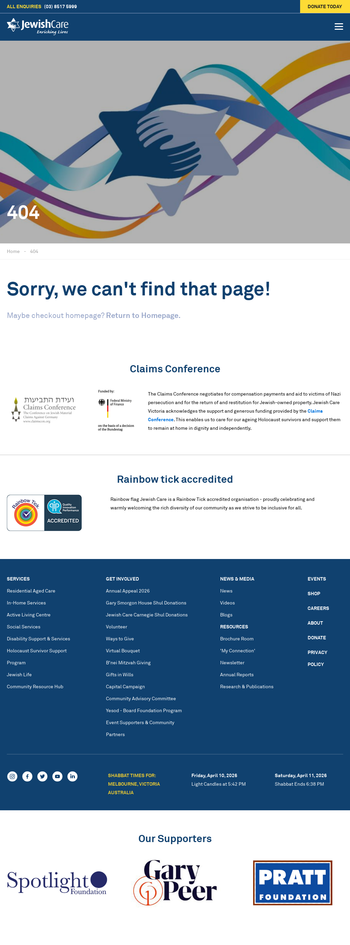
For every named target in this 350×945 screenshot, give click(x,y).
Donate (317, 637)
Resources (234, 626)
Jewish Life (19, 674)
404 (34, 251)
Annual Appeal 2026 (128, 591)
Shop (314, 593)
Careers (318, 608)
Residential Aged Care (31, 591)
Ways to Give (120, 638)
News (226, 591)
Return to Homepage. (143, 315)
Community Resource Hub (35, 686)
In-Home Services (26, 602)
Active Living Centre (29, 614)
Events (317, 579)
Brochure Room (237, 638)
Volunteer (116, 626)
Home (13, 251)
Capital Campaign (125, 686)
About (315, 623)
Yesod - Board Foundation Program (144, 710)
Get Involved (122, 579)
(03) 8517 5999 (42, 6)
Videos (227, 602)
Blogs (226, 614)
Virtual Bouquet (123, 650)
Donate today (325, 6)
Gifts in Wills (119, 674)
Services (18, 579)
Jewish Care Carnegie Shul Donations (147, 614)
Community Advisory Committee (141, 698)
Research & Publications (246, 686)
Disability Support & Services (38, 638)
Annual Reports (237, 674)
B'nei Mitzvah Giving (128, 662)
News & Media (237, 579)
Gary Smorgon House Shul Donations (146, 602)
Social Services (23, 626)
